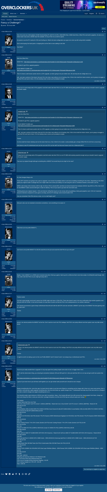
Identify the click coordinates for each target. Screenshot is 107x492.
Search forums (13, 16)
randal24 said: (22, 111)
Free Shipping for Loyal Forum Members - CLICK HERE (75, 10)
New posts (4, 16)
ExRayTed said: (22, 152)
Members (22, 13)
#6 (105, 174)
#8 (105, 224)
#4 (105, 107)
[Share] (102, 32)
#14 (105, 366)
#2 (105, 55)
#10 (105, 271)
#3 (105, 84)
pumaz (4, 25)
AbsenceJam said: (23, 345)
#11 (105, 293)
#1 (105, 31)
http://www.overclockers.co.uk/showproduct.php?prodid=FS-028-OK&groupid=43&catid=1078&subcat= (45, 378)
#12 (105, 319)
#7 (105, 199)
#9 (105, 246)
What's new (13, 13)
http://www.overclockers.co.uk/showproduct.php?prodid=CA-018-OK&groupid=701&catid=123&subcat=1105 (53, 62)
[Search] (101, 13)
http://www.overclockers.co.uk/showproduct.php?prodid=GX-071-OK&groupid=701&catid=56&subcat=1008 (46, 70)
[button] (17, 13)
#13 (105, 341)
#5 (105, 148)
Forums (5, 13)
